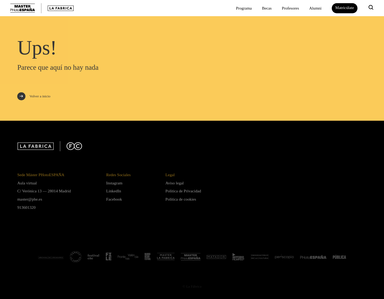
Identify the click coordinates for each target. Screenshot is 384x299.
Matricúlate (344, 7)
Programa (244, 8)
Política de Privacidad (183, 191)
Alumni (315, 8)
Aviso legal (174, 183)
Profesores (290, 8)
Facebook (114, 199)
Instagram (114, 183)
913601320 (26, 207)
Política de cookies (180, 199)
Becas (267, 8)
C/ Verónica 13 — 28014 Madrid (44, 191)
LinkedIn (113, 191)
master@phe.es (29, 199)
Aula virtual (27, 183)
